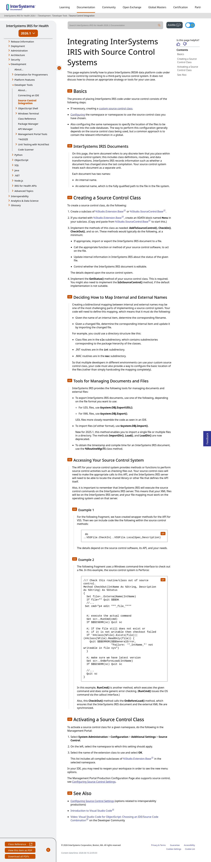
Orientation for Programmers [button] (31, 74)
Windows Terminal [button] (28, 113)
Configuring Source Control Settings (94, 781)
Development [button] (18, 64)
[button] (69, 91)
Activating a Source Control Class (187, 68)
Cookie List (190, 849)
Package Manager (28, 123)
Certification (180, 7)
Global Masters (157, 7)
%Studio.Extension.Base (110, 211)
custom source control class (115, 108)
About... (18, 69)
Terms (163, 845)
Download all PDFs (19, 857)
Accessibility (189, 845)
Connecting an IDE (28, 95)
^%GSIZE (23, 139)
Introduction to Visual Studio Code (92, 810)
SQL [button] (16, 165)
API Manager (25, 129)
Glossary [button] (16, 205)
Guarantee (175, 845)
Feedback (207, 437)
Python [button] (18, 154)
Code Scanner (26, 149)
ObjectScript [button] (21, 160)
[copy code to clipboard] (162, 533)
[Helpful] (178, 44)
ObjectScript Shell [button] (28, 108)
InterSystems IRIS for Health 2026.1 (20, 15)
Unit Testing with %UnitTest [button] (33, 144)
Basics (180, 54)
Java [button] (16, 170)
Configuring (78, 114)
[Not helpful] (185, 44)
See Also (181, 74)
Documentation (86, 7)
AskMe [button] (175, 24)
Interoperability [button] (20, 196)
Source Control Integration (82, 15)
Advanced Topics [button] (23, 190)
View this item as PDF (20, 851)
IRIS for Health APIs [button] (25, 185)
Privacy (154, 845)
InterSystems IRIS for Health (27, 26)
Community (109, 7)
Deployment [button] (18, 46)
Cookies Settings (173, 849)
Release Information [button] (22, 41)
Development (44, 15)
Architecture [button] (18, 55)
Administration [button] (19, 50)
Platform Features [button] (24, 79)
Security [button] (15, 59)
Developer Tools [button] (23, 84)
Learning (64, 7)
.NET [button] (17, 175)
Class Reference (27, 118)
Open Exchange (132, 7)
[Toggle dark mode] (190, 25)
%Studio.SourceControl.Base (148, 211)
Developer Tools (60, 15)
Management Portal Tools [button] (32, 134)
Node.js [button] (18, 180)
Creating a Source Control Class (187, 60)
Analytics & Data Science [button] (24, 200)
